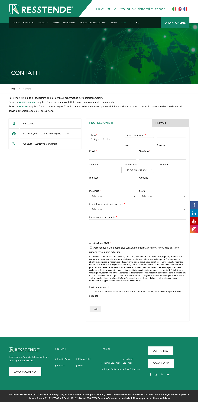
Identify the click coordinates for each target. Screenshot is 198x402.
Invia (95, 309)
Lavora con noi (25, 371)
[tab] (119, 123)
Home (16, 22)
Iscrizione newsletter (100, 287)
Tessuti (56, 22)
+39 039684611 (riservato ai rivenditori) (40, 144)
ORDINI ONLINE (175, 22)
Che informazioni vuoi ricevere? (107, 204)
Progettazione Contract (93, 22)
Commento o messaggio (103, 217)
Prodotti (43, 22)
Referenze (69, 22)
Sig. (109, 139)
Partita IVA (163, 164)
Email (93, 151)
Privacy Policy (84, 359)
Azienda (94, 164)
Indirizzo (94, 177)
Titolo (93, 134)
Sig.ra (97, 139)
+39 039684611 (76, 394)
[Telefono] (162, 157)
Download (161, 363)
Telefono (144, 151)
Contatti (126, 22)
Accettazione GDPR (100, 243)
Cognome (161, 145)
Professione (132, 164)
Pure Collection (132, 369)
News (114, 22)
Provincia (95, 190)
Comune (144, 177)
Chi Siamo (28, 22)
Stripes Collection (112, 369)
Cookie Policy (63, 359)
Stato (142, 190)
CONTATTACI (161, 350)
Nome (127, 145)
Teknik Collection (112, 362)
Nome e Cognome (135, 134)
